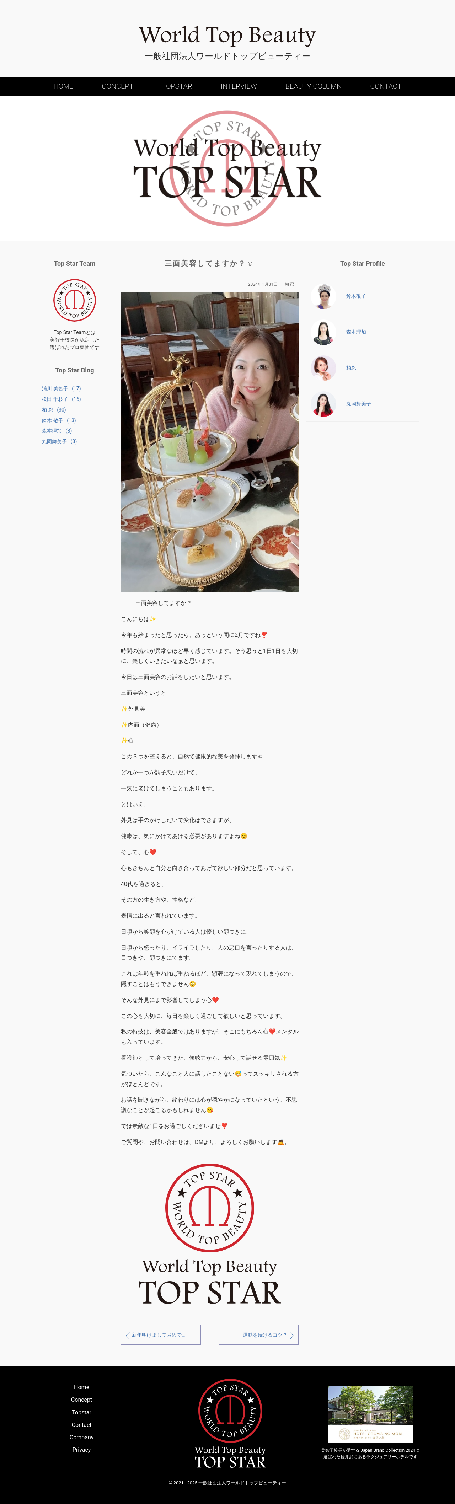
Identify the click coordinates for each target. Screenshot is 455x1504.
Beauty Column (313, 86)
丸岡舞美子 (58, 444)
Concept (118, 86)
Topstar (177, 86)
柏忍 (333, 368)
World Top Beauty (227, 37)
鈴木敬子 (338, 296)
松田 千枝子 (60, 399)
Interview (239, 86)
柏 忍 (52, 411)
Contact (385, 86)
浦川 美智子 (60, 388)
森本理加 (55, 433)
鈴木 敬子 (57, 422)
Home (63, 86)
